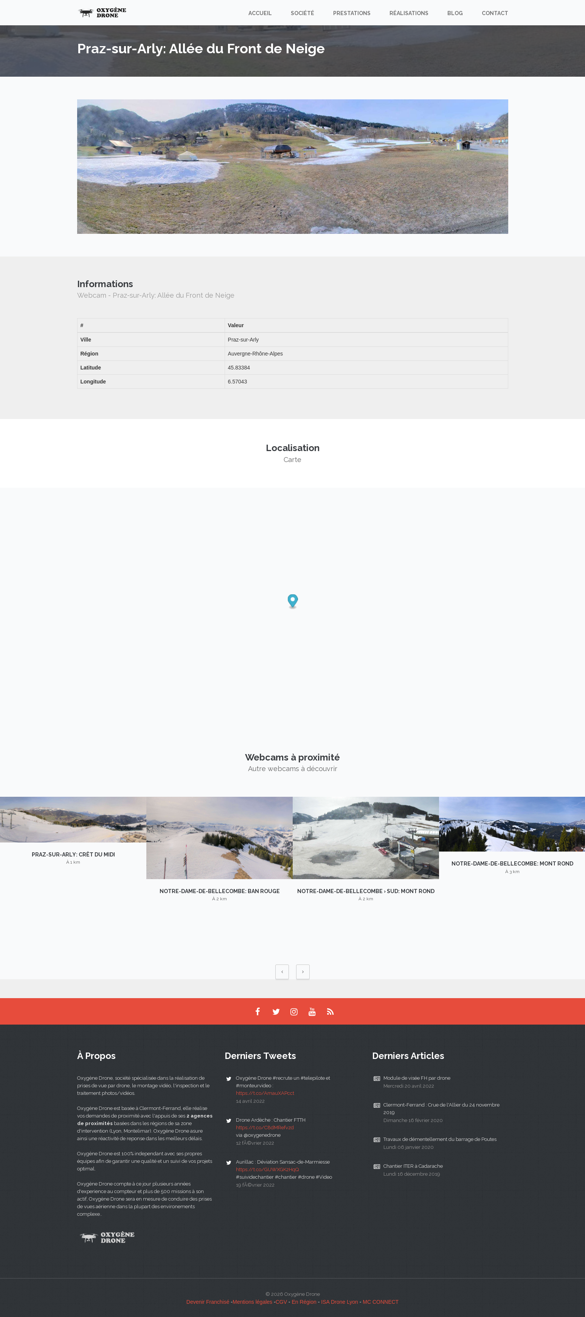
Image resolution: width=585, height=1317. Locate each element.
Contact (495, 13)
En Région (304, 1302)
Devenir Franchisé (208, 1302)
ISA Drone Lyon (339, 1302)
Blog (455, 13)
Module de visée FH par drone (416, 1078)
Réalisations (408, 13)
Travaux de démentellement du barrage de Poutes (440, 1139)
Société (302, 13)
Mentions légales (252, 1302)
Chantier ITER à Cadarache (413, 1166)
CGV (281, 1302)
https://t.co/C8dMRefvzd (265, 1127)
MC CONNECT (381, 1302)
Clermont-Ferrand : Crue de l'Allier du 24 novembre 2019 (441, 1108)
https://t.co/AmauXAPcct (265, 1093)
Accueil (260, 13)
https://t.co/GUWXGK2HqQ (267, 1169)
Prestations (352, 13)
